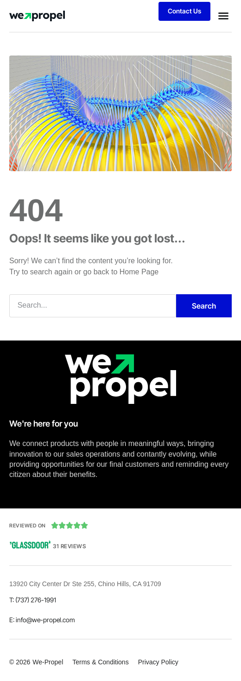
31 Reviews (69, 546)
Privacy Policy (158, 662)
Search (204, 305)
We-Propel (47, 662)
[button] (223, 15)
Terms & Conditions (100, 662)
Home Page (139, 272)
